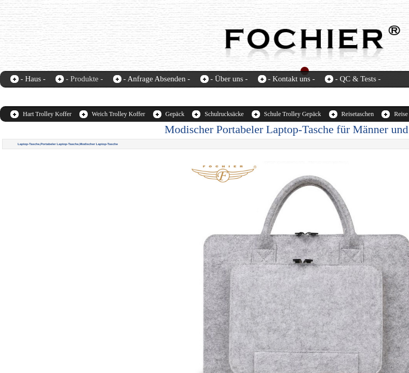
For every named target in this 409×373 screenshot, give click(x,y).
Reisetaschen (358, 114)
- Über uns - (229, 79)
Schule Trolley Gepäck (292, 114)
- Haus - (33, 79)
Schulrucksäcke (223, 114)
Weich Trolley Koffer (118, 114)
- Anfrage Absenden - (156, 79)
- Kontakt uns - (291, 79)
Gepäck (175, 114)
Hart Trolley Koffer (47, 114)
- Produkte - (84, 79)
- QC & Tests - (358, 79)
